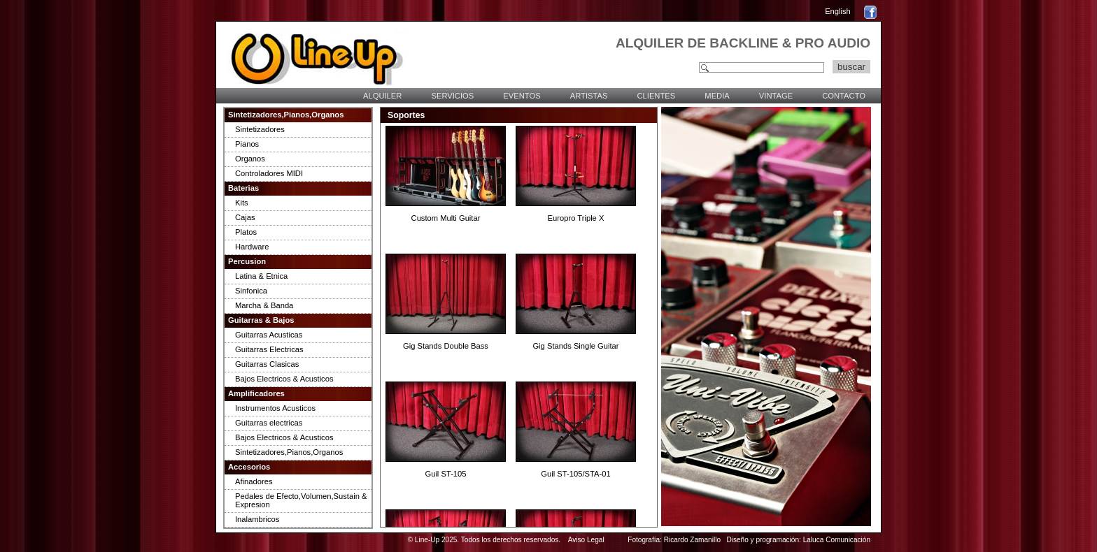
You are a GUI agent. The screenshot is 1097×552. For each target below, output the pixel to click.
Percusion (247, 261)
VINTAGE (776, 96)
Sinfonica (251, 290)
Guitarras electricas (268, 423)
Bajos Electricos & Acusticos (284, 379)
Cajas (245, 217)
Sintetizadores (260, 129)
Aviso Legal (586, 540)
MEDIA (717, 96)
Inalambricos (257, 519)
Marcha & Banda (264, 305)
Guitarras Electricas (269, 349)
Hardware (252, 246)
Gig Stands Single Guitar (575, 346)
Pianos (247, 144)
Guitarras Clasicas (267, 364)
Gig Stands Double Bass (445, 346)
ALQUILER (382, 96)
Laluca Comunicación (836, 540)
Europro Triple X (576, 218)
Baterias (243, 188)
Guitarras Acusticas (268, 335)
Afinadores (254, 481)
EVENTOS (521, 96)
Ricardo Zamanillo (692, 540)
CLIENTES (656, 96)
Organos (250, 158)
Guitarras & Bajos (261, 320)
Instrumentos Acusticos (275, 408)
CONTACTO (843, 96)
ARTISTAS (589, 96)
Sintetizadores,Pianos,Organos (286, 114)
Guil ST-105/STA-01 (575, 474)
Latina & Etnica (261, 276)
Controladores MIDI (269, 173)
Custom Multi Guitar (446, 218)
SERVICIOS (452, 96)
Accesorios (249, 467)
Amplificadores (256, 393)
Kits (241, 202)
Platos (246, 232)
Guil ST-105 (445, 474)
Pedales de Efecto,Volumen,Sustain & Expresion (301, 500)
